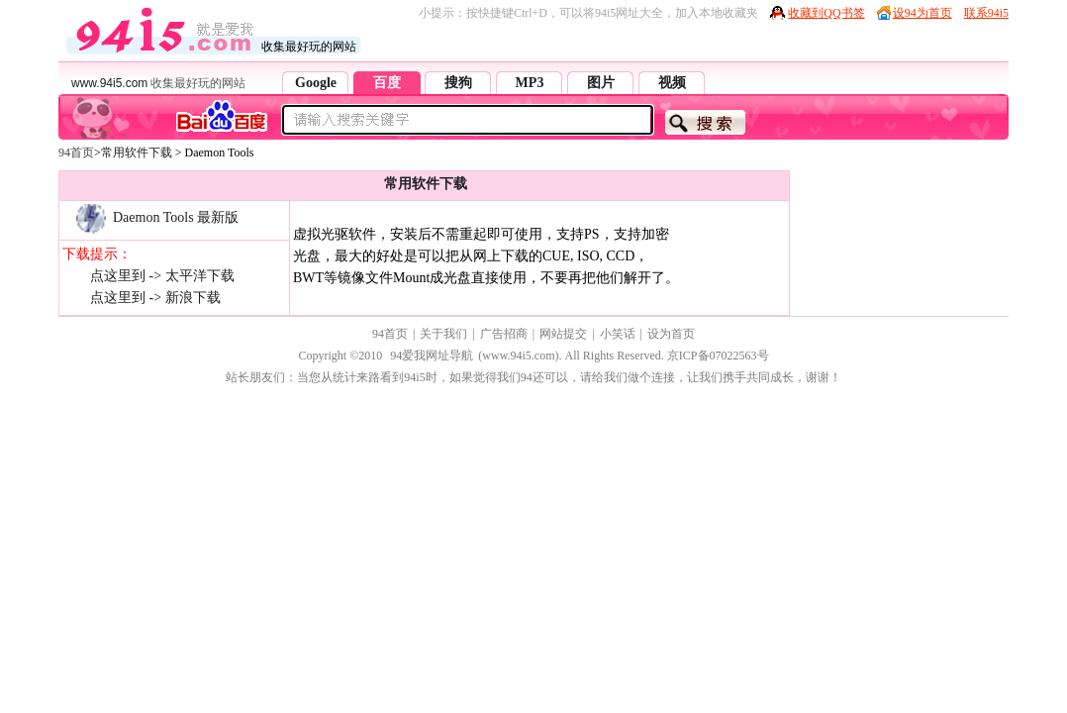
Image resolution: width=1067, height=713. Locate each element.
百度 (387, 82)
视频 (672, 82)
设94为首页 (922, 13)
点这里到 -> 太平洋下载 (162, 275)
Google (316, 82)
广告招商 (504, 334)
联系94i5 (986, 13)
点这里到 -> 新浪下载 (155, 297)
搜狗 (458, 82)
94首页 (76, 152)
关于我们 (443, 334)
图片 (601, 82)
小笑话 (617, 334)
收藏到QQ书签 (826, 13)
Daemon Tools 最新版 (150, 217)
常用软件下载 (136, 152)
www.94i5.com (109, 83)
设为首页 (671, 334)
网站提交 (563, 334)
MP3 (530, 82)
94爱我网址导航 (431, 355)
